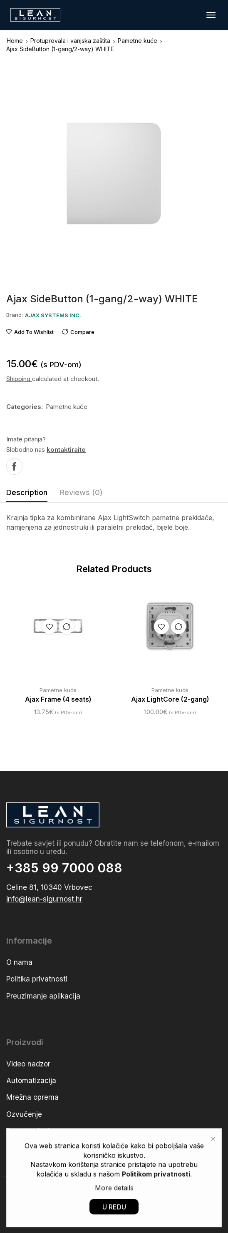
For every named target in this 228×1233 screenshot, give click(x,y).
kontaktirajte (66, 449)
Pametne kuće (137, 40)
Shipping (19, 379)
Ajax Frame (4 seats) (58, 699)
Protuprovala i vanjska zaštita (70, 40)
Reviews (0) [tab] (81, 492)
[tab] (26, 494)
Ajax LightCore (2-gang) (170, 699)
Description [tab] (26, 492)
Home (15, 40)
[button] (211, 15)
